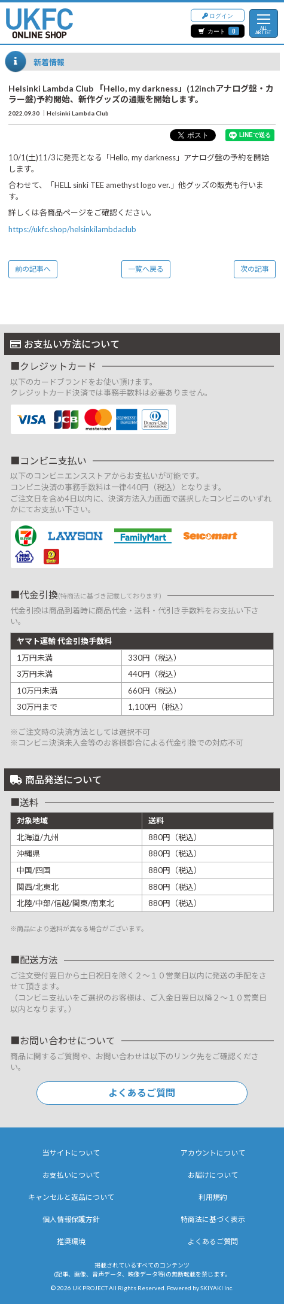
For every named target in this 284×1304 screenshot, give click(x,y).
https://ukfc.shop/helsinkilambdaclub (72, 229)
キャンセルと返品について (71, 1197)
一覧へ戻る (146, 269)
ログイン (217, 14)
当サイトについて (71, 1152)
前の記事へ (33, 269)
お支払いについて (71, 1175)
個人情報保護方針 (71, 1219)
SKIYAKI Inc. (216, 1287)
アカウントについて (213, 1152)
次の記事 (254, 269)
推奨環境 (71, 1241)
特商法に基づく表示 (213, 1219)
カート (219, 30)
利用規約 (213, 1197)
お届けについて (213, 1175)
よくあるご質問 (141, 1092)
